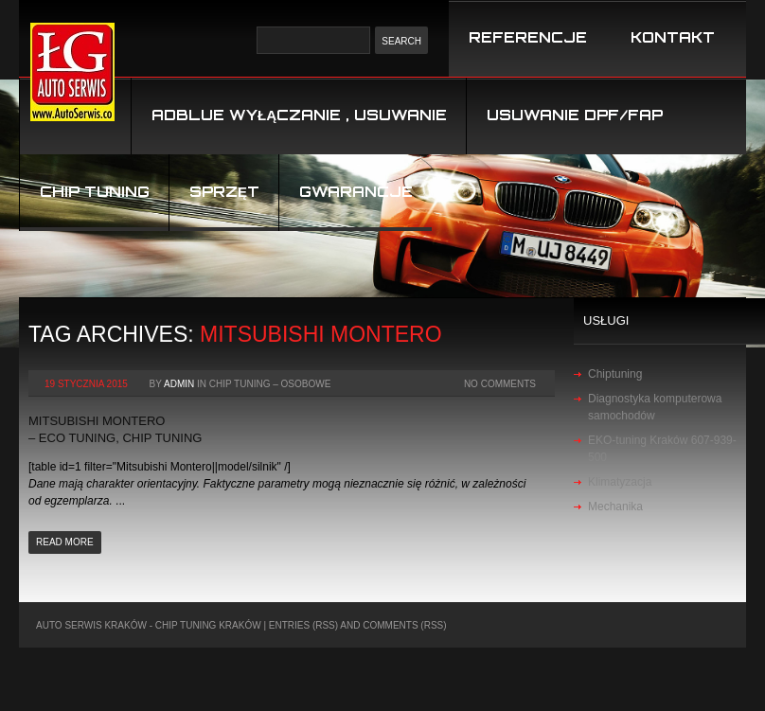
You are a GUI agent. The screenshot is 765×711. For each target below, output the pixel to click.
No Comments (500, 384)
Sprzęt (224, 192)
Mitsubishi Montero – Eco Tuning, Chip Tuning (115, 429)
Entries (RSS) (303, 625)
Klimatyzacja (619, 482)
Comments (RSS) (404, 625)
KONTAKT (673, 37)
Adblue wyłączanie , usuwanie (299, 115)
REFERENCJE (528, 37)
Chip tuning (95, 192)
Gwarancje (356, 192)
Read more (65, 542)
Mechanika (615, 506)
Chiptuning (615, 374)
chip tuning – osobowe (270, 384)
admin (179, 384)
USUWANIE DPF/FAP (575, 115)
